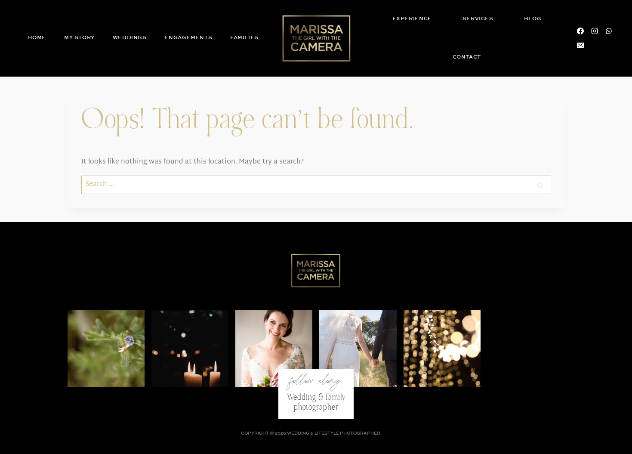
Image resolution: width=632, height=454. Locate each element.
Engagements (189, 37)
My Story (79, 37)
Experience (412, 18)
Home (37, 37)
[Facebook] (580, 31)
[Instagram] (594, 31)
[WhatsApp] (609, 31)
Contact (467, 57)
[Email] (580, 45)
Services (477, 18)
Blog (532, 18)
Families (244, 37)
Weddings (130, 37)
